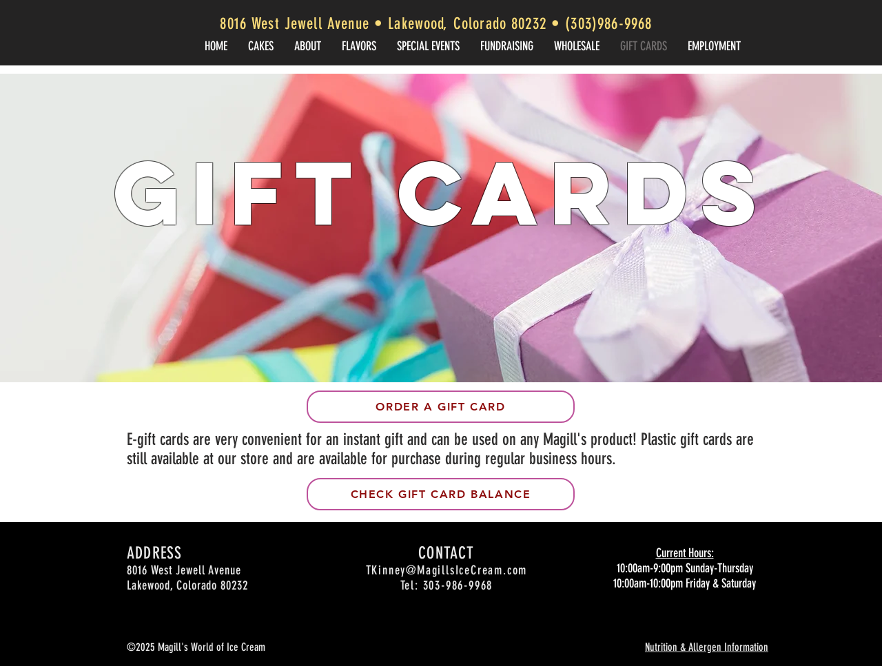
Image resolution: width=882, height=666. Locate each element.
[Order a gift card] (441, 407)
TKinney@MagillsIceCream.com (447, 570)
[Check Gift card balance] (441, 494)
